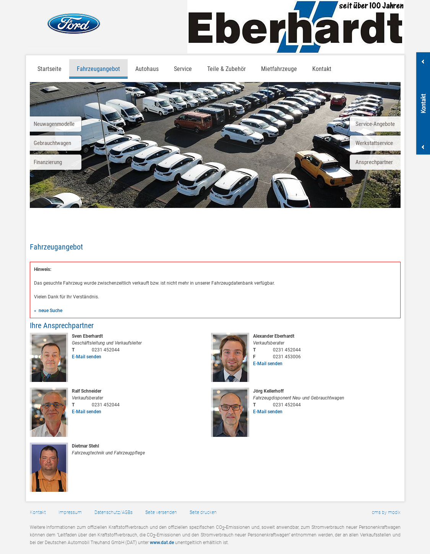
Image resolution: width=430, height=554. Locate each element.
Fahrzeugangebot (98, 68)
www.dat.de (162, 542)
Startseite (49, 68)
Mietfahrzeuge (279, 68)
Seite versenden (161, 512)
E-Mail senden (86, 356)
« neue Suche (48, 310)
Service (183, 68)
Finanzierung (48, 162)
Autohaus (147, 68)
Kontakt (321, 68)
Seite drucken (203, 512)
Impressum (70, 512)
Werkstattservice (374, 143)
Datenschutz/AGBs (113, 512)
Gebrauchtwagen (52, 143)
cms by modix (386, 512)
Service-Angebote (375, 124)
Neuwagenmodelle (54, 124)
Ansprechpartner (374, 162)
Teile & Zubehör (226, 68)
